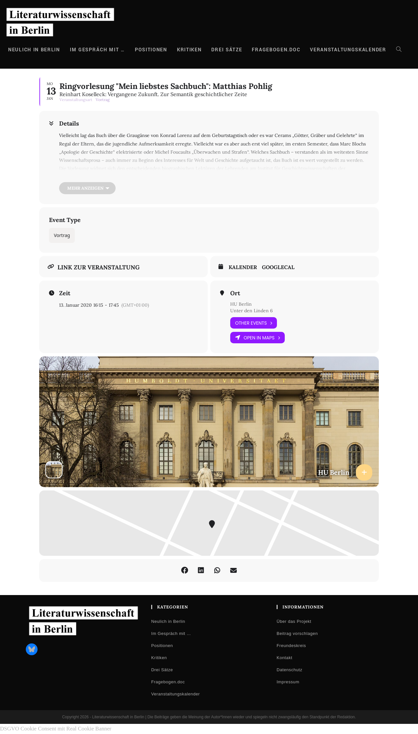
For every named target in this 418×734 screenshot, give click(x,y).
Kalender (243, 267)
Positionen (162, 645)
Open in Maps (257, 337)
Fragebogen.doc (168, 681)
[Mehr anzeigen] (87, 188)
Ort (235, 293)
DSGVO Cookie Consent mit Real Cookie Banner (55, 728)
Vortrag (62, 235)
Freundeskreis (291, 645)
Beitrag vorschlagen (297, 633)
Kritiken (159, 657)
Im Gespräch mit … (171, 633)
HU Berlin (241, 304)
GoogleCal (278, 267)
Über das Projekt (294, 621)
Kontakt (284, 657)
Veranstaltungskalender (175, 693)
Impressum (288, 681)
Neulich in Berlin (168, 621)
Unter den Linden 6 (251, 311)
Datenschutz (289, 669)
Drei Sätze (162, 669)
